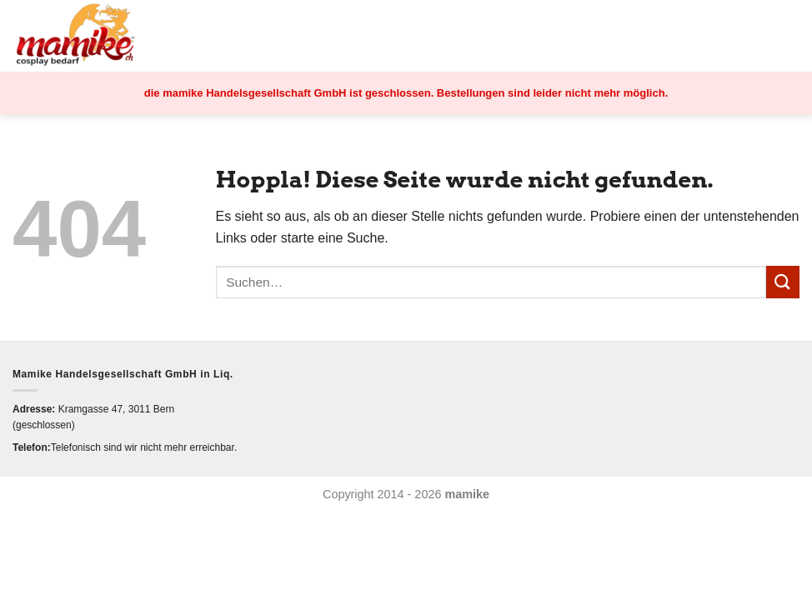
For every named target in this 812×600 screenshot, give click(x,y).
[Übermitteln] (782, 282)
